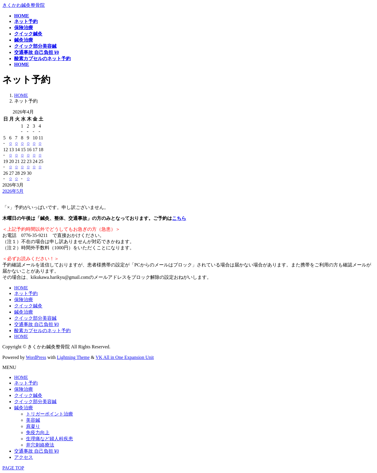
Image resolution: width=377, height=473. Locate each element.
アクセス (23, 457)
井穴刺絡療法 (40, 444)
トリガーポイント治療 (49, 413)
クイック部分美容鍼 (35, 318)
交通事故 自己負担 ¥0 (36, 324)
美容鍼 (33, 420)
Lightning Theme (73, 357)
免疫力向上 (37, 432)
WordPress (36, 357)
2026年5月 (13, 191)
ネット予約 (26, 293)
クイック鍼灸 (28, 305)
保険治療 (23, 299)
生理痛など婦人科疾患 (49, 438)
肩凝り (33, 426)
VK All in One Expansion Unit (125, 357)
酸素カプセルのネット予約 (42, 330)
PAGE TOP (13, 467)
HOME (21, 287)
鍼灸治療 (23, 311)
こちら (179, 218)
